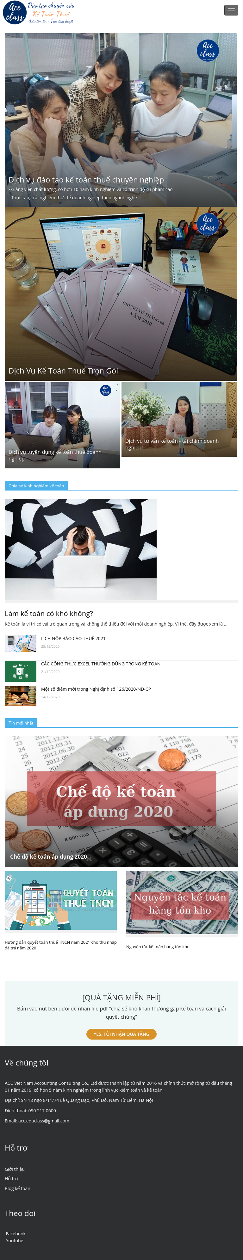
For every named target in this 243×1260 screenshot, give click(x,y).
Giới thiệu (15, 1169)
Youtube (14, 1241)
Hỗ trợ (11, 1179)
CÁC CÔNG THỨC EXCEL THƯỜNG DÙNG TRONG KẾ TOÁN (100, 664)
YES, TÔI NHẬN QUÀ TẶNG (121, 1034)
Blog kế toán (17, 1188)
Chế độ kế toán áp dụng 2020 (48, 856)
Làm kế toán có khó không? (49, 613)
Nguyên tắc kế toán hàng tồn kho (158, 946)
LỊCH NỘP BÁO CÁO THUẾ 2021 (73, 638)
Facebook (16, 1234)
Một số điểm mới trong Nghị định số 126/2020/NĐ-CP (96, 689)
